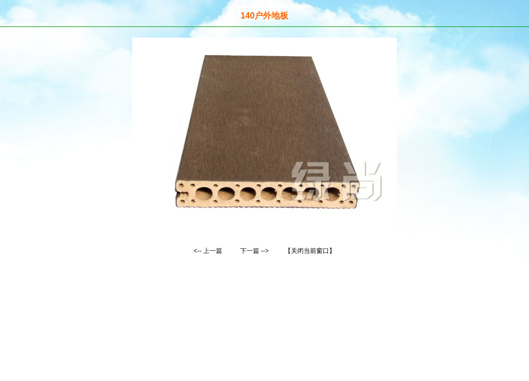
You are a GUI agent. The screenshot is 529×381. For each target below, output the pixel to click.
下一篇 (249, 251)
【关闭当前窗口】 (310, 251)
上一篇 (212, 251)
